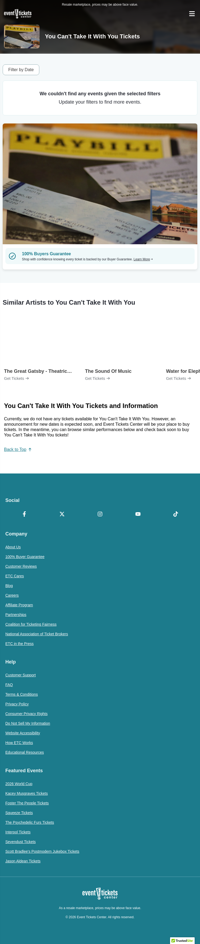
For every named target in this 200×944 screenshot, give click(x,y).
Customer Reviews (21, 566)
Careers (12, 595)
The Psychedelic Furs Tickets (29, 822)
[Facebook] (24, 514)
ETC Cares (14, 576)
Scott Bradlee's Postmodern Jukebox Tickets (42, 851)
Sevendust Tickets (20, 842)
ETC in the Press (19, 644)
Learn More (143, 259)
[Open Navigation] (192, 13)
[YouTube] (138, 514)
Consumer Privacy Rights (26, 714)
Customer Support (20, 675)
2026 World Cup (18, 784)
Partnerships (15, 615)
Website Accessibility (22, 733)
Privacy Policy (17, 704)
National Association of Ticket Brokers (36, 634)
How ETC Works (19, 743)
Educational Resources (24, 752)
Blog (9, 586)
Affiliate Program (19, 605)
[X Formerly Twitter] (62, 514)
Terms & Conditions (21, 694)
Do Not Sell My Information (27, 723)
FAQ (9, 685)
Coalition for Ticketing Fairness (30, 624)
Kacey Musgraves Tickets (26, 793)
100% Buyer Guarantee (24, 557)
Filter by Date (21, 69)
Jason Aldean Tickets (23, 861)
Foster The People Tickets (27, 803)
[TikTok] (176, 514)
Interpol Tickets (17, 832)
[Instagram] (100, 514)
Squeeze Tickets (19, 813)
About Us (13, 547)
